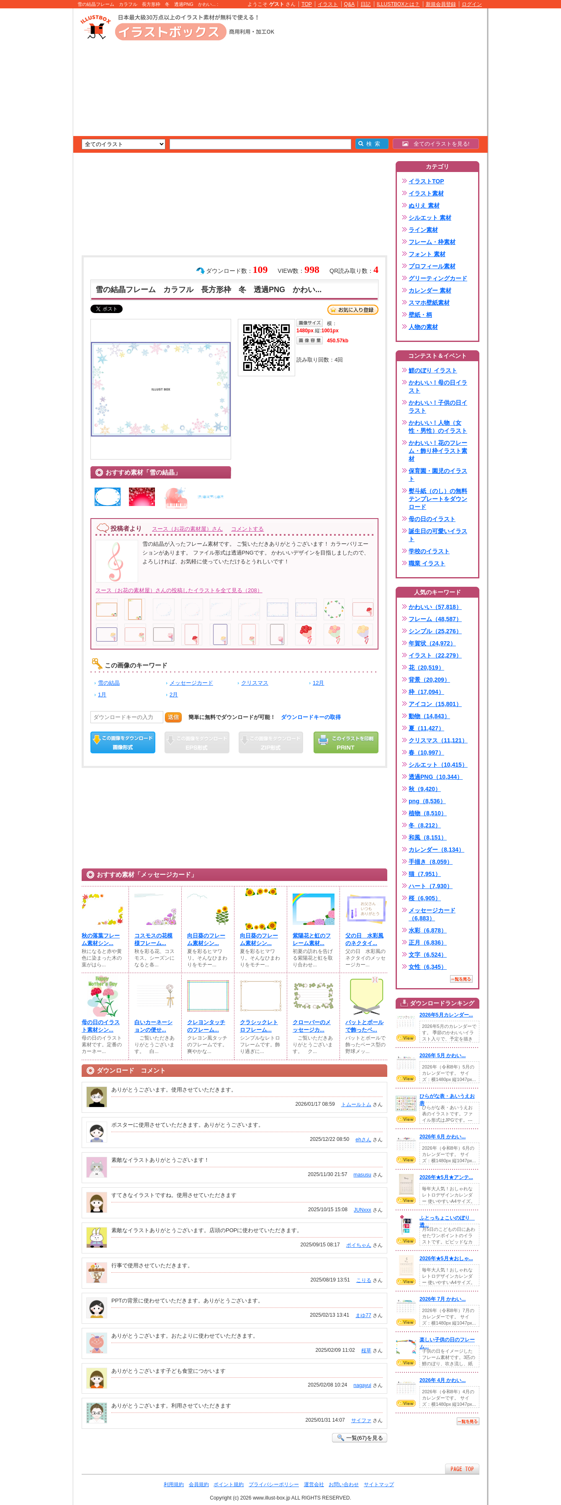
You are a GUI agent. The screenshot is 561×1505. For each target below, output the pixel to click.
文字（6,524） (428, 954)
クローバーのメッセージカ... (312, 1026)
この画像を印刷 (346, 742)
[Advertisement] (33, 138)
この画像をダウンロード (122, 742)
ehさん (363, 1140)
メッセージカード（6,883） (432, 914)
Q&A (349, 4)
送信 (173, 717)
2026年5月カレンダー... (446, 1015)
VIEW (406, 1038)
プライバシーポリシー (274, 1484)
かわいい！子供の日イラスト (438, 406)
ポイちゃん (358, 1245)
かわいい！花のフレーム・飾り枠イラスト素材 (438, 450)
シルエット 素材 (430, 217)
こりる (363, 1280)
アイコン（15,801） (435, 704)
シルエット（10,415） (438, 764)
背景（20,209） (429, 679)
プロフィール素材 (432, 266)
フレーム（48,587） (435, 619)
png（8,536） (427, 801)
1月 (102, 694)
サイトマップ (379, 1484)
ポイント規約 (229, 1484)
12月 (318, 683)
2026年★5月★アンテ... (446, 1177)
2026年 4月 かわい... (442, 1380)
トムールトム (356, 1104)
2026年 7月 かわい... (442, 1299)
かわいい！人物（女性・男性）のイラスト (438, 426)
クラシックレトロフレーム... (259, 1026)
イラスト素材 (426, 193)
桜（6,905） (425, 898)
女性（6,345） (428, 966)
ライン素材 (423, 229)
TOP (306, 4)
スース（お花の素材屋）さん (187, 529)
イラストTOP (426, 181)
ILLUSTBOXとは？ (398, 4)
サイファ (361, 1420)
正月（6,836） (428, 942)
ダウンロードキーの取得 (311, 717)
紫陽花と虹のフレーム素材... (312, 939)
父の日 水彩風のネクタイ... (364, 939)
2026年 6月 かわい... (442, 1137)
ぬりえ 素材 (424, 205)
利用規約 (174, 1484)
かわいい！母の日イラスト (438, 386)
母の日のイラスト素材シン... (101, 1026)
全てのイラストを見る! (436, 144)
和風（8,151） (428, 837)
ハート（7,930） (431, 886)
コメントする (247, 529)
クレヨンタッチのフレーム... (206, 1026)
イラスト (328, 4)
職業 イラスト (427, 563)
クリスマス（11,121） (438, 740)
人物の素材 (423, 327)
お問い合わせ (344, 1484)
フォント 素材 (427, 254)
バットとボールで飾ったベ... (364, 1026)
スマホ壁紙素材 (429, 302)
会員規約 (199, 1484)
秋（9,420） (425, 789)
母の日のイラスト (432, 519)
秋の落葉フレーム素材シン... (101, 939)
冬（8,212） (425, 825)
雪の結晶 (109, 683)
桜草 (366, 1350)
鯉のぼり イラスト (433, 370)
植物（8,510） (428, 813)
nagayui (362, 1385)
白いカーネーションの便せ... (153, 1026)
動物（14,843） (429, 716)
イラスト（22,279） (435, 655)
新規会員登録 (441, 4)
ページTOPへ (462, 1469)
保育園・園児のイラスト (438, 474)
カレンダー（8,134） (436, 849)
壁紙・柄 (420, 314)
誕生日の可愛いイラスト (438, 535)
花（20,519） (426, 667)
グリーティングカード (438, 278)
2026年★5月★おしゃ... (446, 1258)
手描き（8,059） (431, 861)
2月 (174, 694)
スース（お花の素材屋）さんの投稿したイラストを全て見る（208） (178, 590)
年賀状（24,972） (432, 643)
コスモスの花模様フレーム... (153, 939)
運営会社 (314, 1484)
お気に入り (352, 310)
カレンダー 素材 (430, 290)
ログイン (472, 4)
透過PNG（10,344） (436, 776)
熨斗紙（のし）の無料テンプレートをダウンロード (438, 499)
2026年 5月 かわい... (442, 1055)
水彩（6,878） (428, 930)
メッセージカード (191, 683)
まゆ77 (363, 1315)
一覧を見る (461, 979)
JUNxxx (362, 1210)
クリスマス (254, 683)
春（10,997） (426, 752)
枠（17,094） (426, 691)
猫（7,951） (425, 874)
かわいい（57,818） (435, 607)
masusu (362, 1175)
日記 (365, 4)
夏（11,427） (426, 728)
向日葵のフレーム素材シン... (206, 939)
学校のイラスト (429, 551)
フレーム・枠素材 (432, 242)
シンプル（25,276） (435, 631)
